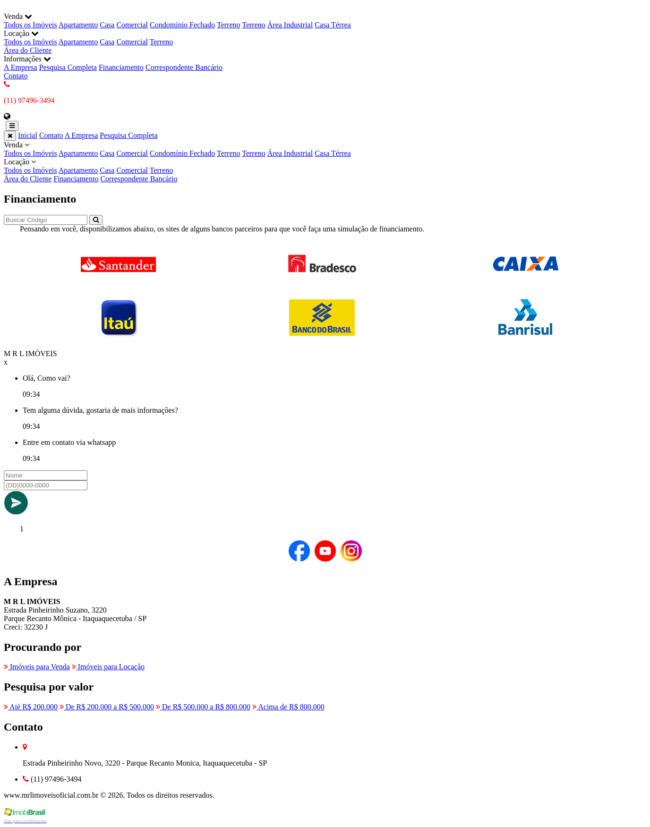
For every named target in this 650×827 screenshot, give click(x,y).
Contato (16, 76)
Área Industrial (290, 25)
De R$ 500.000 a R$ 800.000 (203, 707)
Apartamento (78, 25)
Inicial (27, 135)
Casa (107, 25)
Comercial (132, 25)
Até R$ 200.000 (31, 707)
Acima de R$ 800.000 (288, 707)
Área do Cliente (27, 50)
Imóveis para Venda (37, 667)
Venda (325, 149)
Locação (325, 166)
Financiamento (121, 67)
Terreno (228, 25)
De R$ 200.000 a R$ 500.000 (107, 707)
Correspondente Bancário (183, 67)
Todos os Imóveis (30, 25)
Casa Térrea (333, 25)
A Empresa (20, 67)
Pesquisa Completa (68, 67)
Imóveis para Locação (108, 667)
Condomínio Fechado (182, 25)
